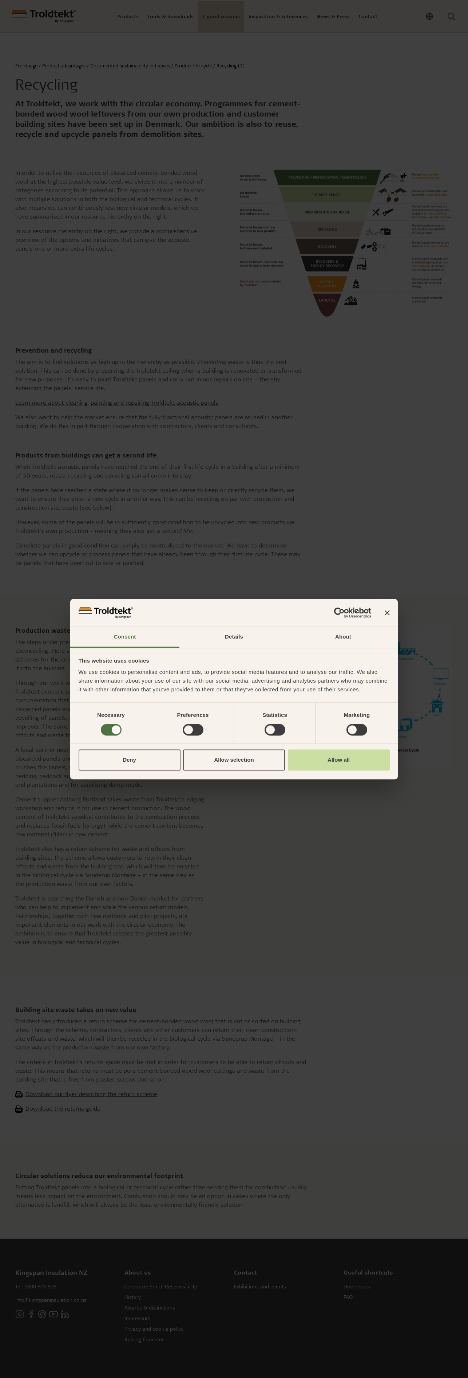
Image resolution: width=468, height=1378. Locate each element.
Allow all (339, 760)
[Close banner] (387, 612)
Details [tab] (234, 637)
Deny (129, 760)
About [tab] (343, 637)
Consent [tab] (125, 637)
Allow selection (234, 760)
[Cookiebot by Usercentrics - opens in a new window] (339, 612)
